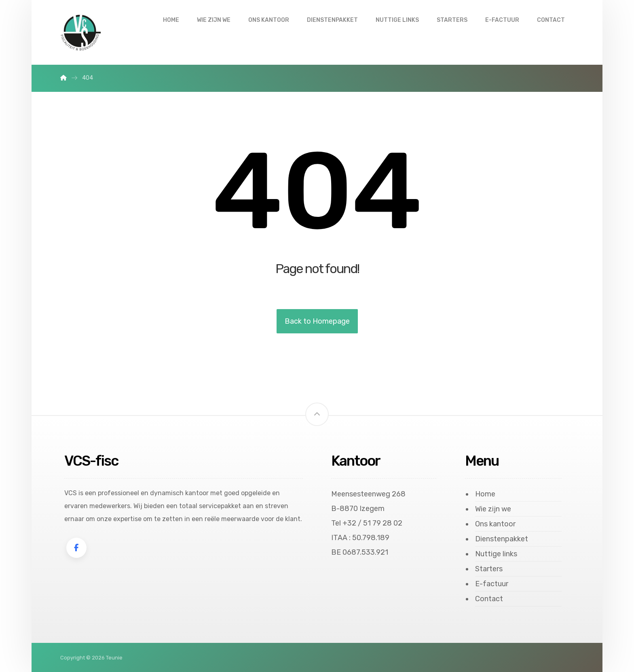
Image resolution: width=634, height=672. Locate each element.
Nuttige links (496, 553)
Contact (489, 598)
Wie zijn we (493, 509)
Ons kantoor (495, 523)
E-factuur (491, 583)
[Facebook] (76, 548)
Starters (489, 568)
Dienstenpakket (501, 538)
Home (485, 494)
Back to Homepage (317, 321)
